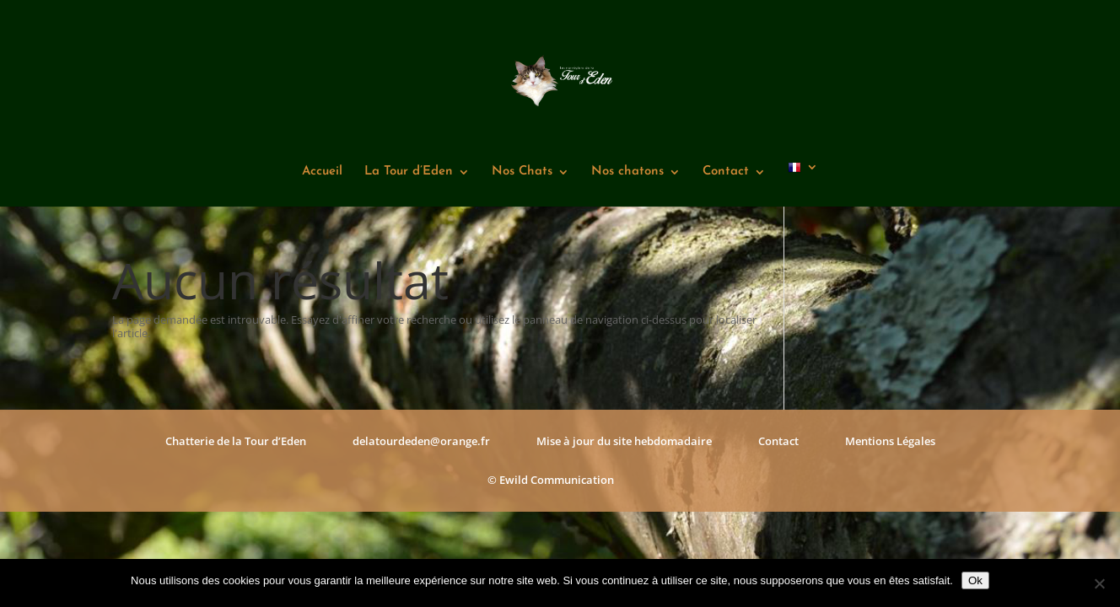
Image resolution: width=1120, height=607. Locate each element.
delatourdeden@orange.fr (421, 441)
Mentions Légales (890, 441)
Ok (975, 580)
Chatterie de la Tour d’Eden (235, 441)
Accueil (322, 172)
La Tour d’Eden (408, 172)
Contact (726, 172)
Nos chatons (627, 172)
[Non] (1098, 583)
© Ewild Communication (550, 479)
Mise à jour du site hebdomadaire (624, 441)
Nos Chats (522, 172)
